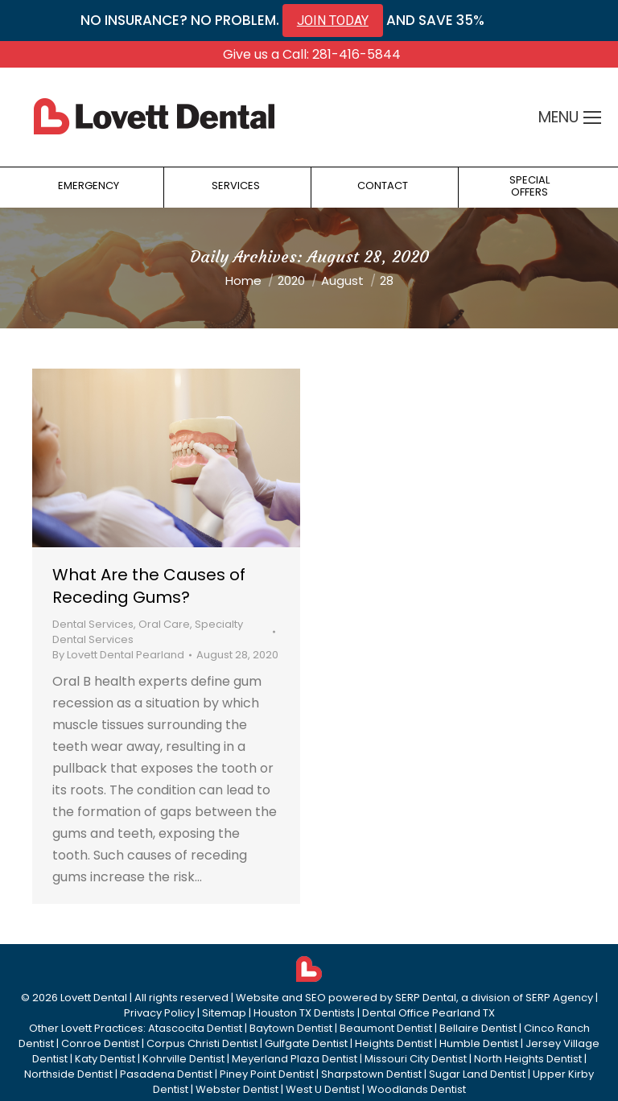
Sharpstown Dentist (371, 1074)
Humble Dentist (478, 1043)
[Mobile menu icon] (592, 117)
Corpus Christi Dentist (202, 1043)
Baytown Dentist (290, 1028)
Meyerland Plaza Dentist (294, 1058)
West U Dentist (323, 1089)
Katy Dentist (105, 1058)
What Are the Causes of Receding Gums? (148, 585)
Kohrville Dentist (183, 1058)
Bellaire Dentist (478, 1028)
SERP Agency (559, 997)
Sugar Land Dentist (477, 1074)
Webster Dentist (237, 1089)
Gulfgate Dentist (306, 1043)
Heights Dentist (393, 1043)
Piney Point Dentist (267, 1074)
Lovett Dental (93, 997)
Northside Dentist (68, 1074)
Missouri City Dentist (416, 1058)
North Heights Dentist (528, 1058)
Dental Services (93, 624)
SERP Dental (425, 997)
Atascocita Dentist (195, 1028)
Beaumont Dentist (386, 1028)
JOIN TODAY (333, 20)
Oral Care (164, 624)
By (118, 654)
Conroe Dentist (100, 1043)
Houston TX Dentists (304, 1013)
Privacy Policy (159, 1013)
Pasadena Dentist (166, 1074)
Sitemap (224, 1013)
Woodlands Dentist (416, 1089)
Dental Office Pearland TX (428, 1013)
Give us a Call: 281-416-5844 (312, 54)
